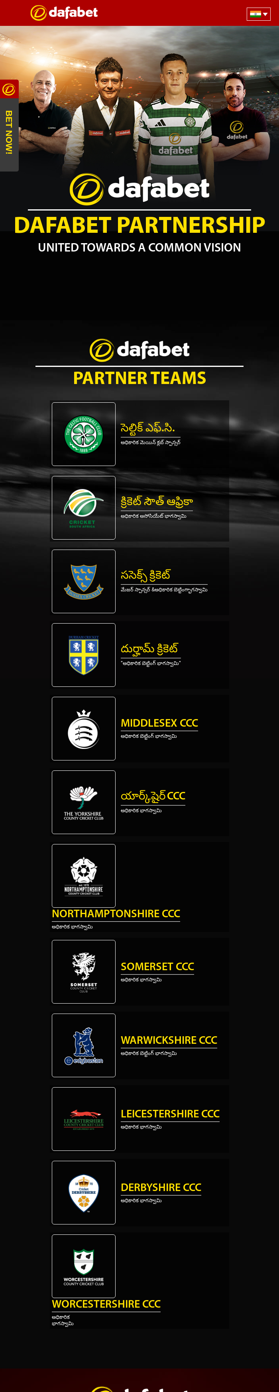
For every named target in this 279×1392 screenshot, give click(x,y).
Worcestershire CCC (106, 1304)
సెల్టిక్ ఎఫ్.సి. (148, 428)
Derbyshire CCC (161, 1188)
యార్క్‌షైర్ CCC (153, 796)
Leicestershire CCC (170, 1114)
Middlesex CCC (159, 723)
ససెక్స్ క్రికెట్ (145, 575)
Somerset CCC (157, 967)
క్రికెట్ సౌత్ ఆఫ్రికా (157, 502)
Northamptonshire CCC (116, 914)
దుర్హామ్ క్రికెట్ (149, 649)
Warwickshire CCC (169, 1041)
